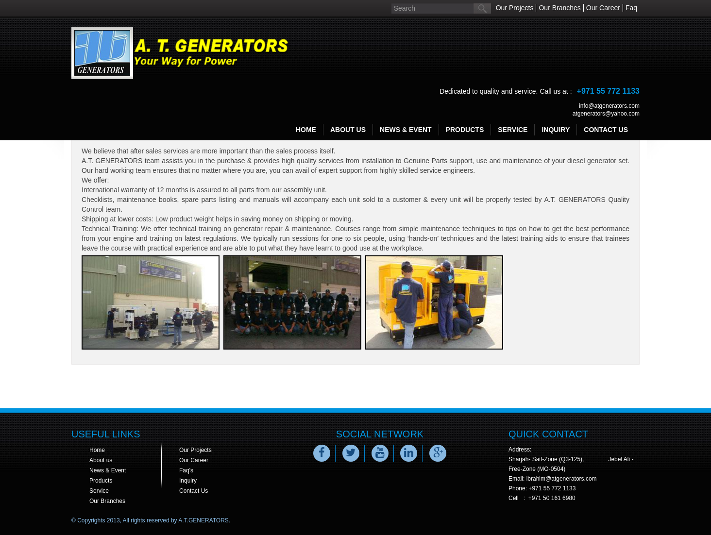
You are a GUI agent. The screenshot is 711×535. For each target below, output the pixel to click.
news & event (406, 130)
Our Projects (515, 8)
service (512, 130)
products (465, 130)
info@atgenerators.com (609, 105)
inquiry (556, 130)
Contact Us (193, 490)
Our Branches (559, 8)
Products (100, 480)
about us (348, 130)
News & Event (107, 470)
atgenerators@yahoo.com (606, 113)
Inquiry (188, 480)
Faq (631, 8)
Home (306, 130)
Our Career (603, 8)
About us (100, 460)
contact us (606, 130)
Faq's (186, 470)
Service (99, 490)
